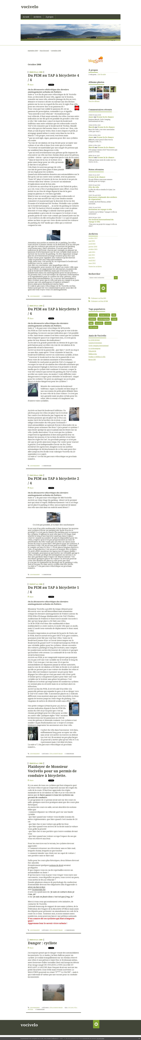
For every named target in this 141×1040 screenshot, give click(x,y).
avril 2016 (92, 244)
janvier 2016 (93, 247)
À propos (49, 17)
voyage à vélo (104, 315)
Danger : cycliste (42, 943)
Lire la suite (102, 74)
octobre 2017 (93, 238)
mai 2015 (92, 258)
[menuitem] (26, 16)
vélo (75, 1007)
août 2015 (92, 252)
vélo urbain (93, 327)
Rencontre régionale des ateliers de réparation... (103, 198)
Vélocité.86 (92, 351)
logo (91, 323)
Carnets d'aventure (95, 343)
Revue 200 (92, 360)
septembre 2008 (33, 50)
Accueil (26, 17)
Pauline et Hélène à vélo (97, 357)
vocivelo (29, 6)
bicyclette (99, 323)
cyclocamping (103, 319)
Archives (37, 17)
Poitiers (92, 319)
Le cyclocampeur (94, 348)
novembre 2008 (56, 50)
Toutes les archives (95, 267)
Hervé (91, 157)
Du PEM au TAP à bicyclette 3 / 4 (53, 311)
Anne (91, 117)
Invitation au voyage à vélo (100, 209)
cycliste (71, 1007)
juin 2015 (92, 255)
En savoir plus (100, 1038)
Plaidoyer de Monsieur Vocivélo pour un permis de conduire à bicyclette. (52, 771)
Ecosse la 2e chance (105, 117)
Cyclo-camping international (98, 346)
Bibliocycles (93, 354)
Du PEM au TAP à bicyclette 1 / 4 (53, 589)
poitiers (30, 1009)
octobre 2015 (93, 249)
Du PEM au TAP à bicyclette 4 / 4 (53, 77)
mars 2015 (92, 263)
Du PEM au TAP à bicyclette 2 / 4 (53, 480)
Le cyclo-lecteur (94, 340)
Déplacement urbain (56, 754)
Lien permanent (34, 296)
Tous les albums (94, 101)
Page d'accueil (44, 50)
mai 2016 (92, 241)
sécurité (108, 323)
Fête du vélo (94, 187)
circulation (93, 315)
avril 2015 (92, 261)
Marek (91, 127)
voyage (114, 319)
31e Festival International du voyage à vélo (101, 220)
